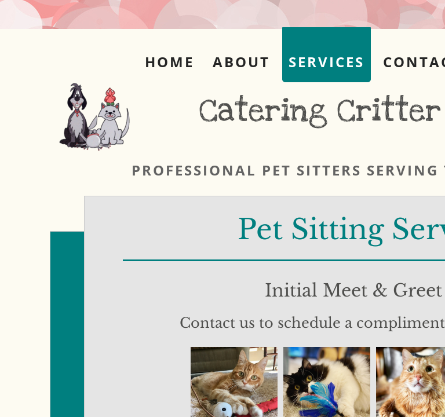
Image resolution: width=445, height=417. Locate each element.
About (241, 61)
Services (326, 61)
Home (169, 61)
